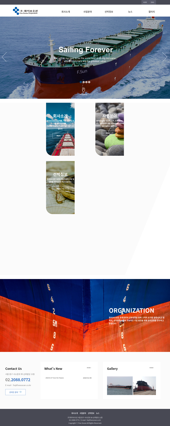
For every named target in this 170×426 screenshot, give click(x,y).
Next (165, 57)
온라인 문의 (15, 392)
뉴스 (130, 11)
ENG (152, 2)
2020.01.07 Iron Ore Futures (55, 378)
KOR (145, 2)
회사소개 (65, 11)
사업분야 (87, 11)
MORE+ (89, 368)
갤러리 (151, 11)
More (60, 135)
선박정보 (109, 11)
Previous (4, 57)
